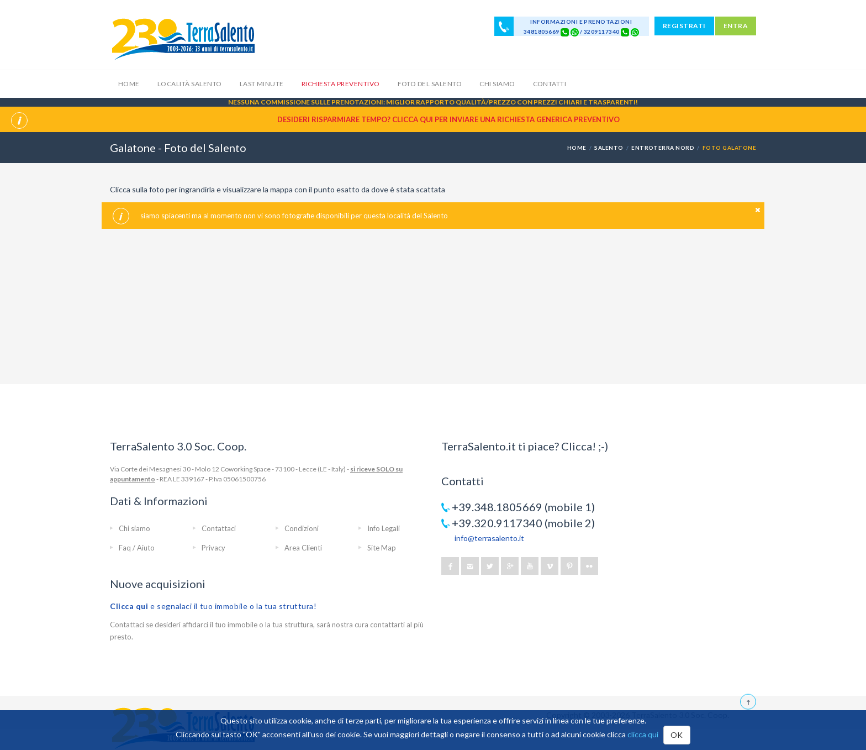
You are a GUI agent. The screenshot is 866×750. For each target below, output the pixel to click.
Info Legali (383, 528)
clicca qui (642, 734)
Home (129, 84)
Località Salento (189, 84)
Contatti (550, 84)
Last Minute (262, 84)
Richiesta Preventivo (341, 84)
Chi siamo (497, 84)
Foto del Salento (430, 84)
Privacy (213, 547)
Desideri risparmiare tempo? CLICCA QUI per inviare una (448, 119)
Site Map (381, 547)
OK (676, 734)
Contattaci (219, 528)
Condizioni (301, 528)
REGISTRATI (684, 26)
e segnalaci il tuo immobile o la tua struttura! (213, 606)
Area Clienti (303, 547)
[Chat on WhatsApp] (575, 31)
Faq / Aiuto (137, 547)
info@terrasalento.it (489, 538)
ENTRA (736, 26)
